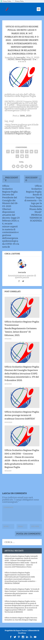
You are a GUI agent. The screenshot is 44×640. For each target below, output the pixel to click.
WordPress (22, 633)
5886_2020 (25, 115)
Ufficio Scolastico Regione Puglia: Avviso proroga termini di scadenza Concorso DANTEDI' (22, 415)
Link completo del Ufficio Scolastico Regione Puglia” (18, 132)
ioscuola (20, 57)
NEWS (11, 59)
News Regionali (23, 59)
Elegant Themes (21, 630)
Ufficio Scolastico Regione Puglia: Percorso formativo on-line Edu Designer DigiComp (21, 619)
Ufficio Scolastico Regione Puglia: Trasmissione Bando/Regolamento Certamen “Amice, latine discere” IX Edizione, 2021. (22, 328)
